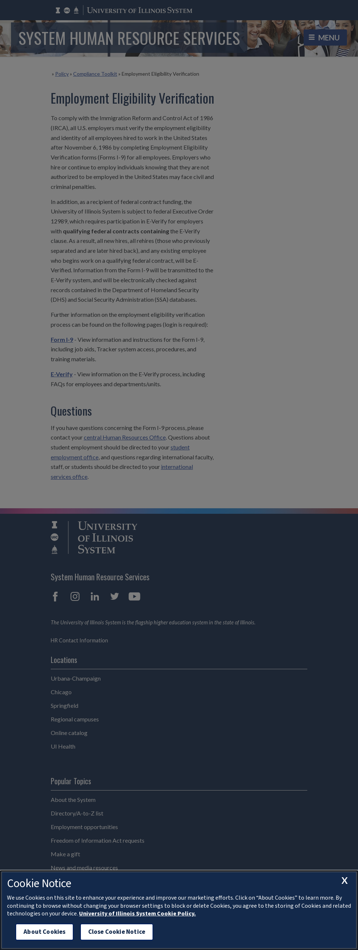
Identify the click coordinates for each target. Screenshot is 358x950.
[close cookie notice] (344, 880)
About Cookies (44, 931)
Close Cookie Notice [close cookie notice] (116, 931)
